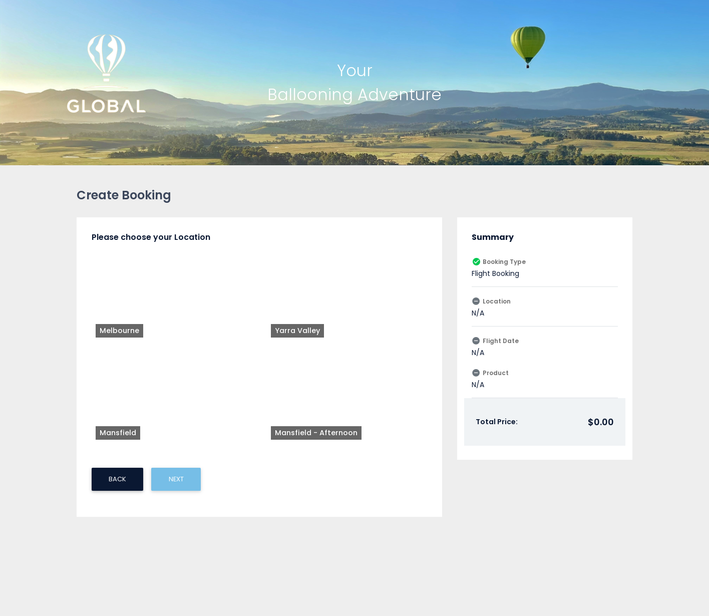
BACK (117, 340)
